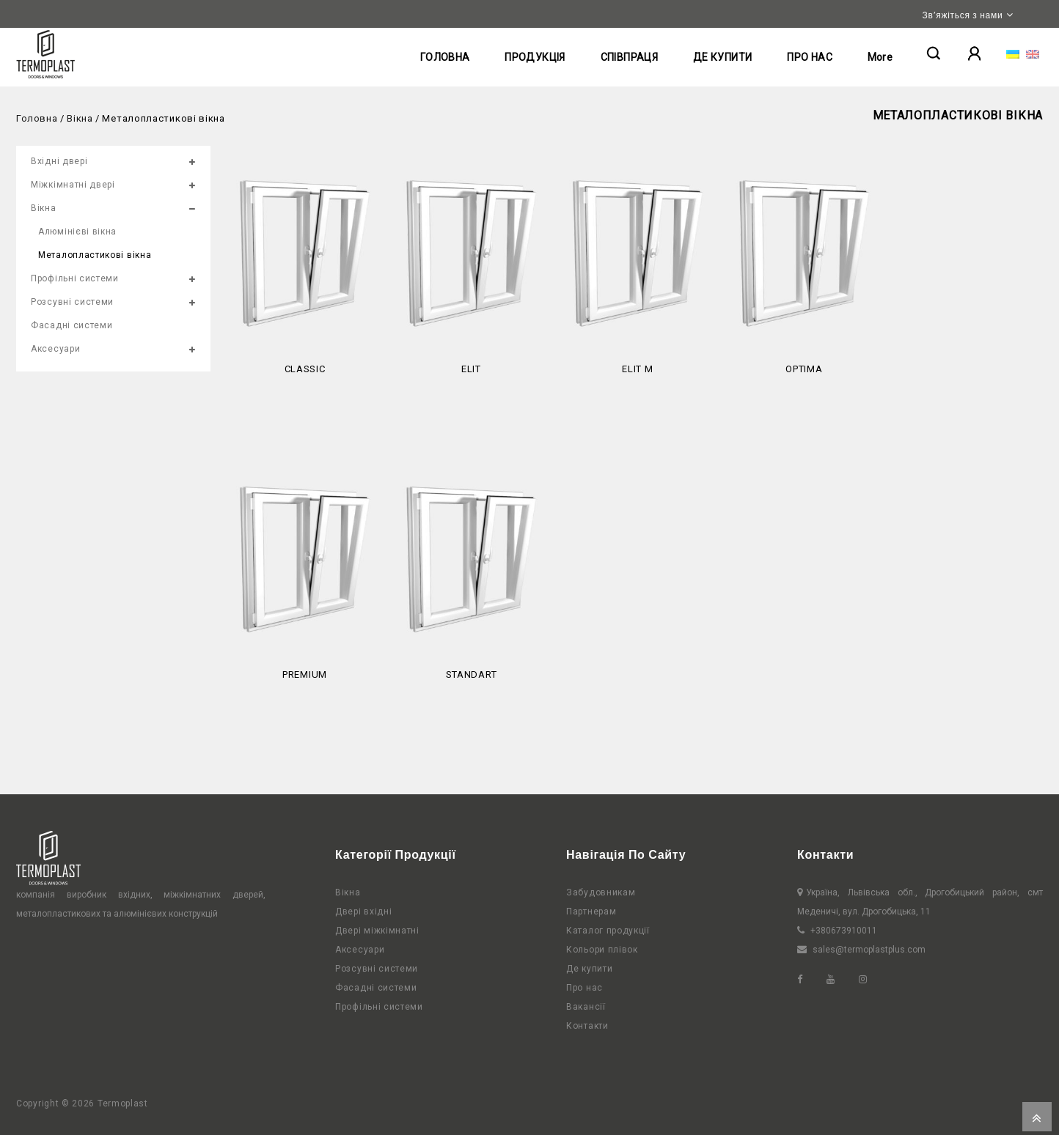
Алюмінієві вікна (77, 231)
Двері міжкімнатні (377, 930)
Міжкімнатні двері (73, 185)
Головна (36, 118)
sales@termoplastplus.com (869, 949)
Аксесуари (55, 349)
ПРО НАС (809, 57)
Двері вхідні (363, 911)
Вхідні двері (59, 161)
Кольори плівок (602, 949)
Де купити (589, 969)
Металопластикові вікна (94, 255)
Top (1037, 1116)
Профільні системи (75, 278)
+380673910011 (843, 930)
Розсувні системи (72, 302)
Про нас (584, 988)
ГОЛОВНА (445, 57)
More (880, 57)
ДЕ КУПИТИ (722, 57)
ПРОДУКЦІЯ (535, 57)
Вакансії (586, 1007)
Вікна (79, 118)
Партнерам (591, 911)
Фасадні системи (72, 325)
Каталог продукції (608, 930)
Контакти (587, 1026)
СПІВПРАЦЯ (630, 57)
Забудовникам (600, 892)
